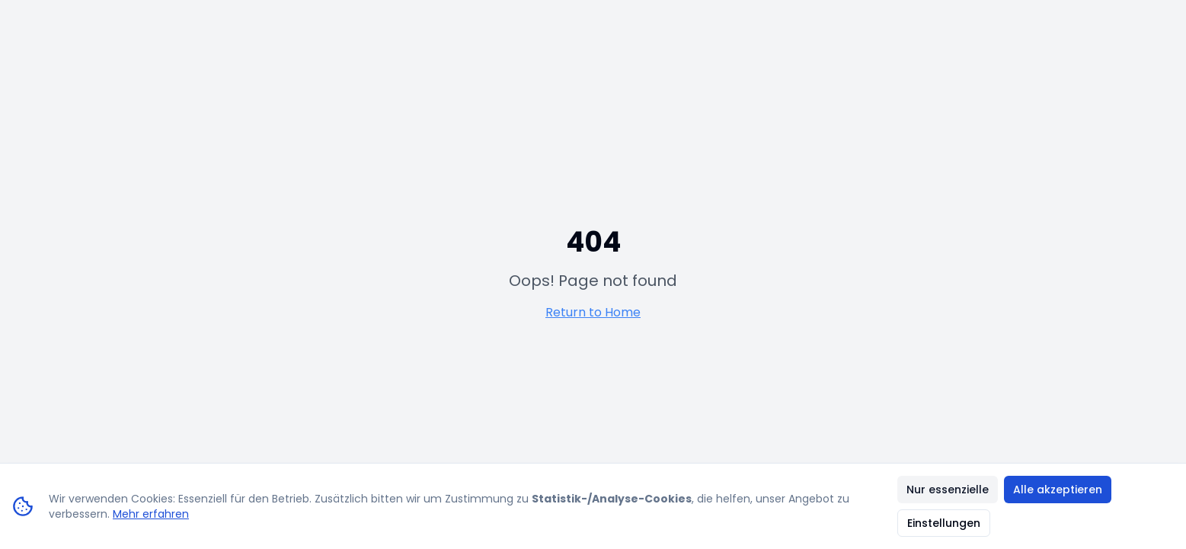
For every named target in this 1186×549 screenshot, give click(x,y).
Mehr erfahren (151, 514)
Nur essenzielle (947, 489)
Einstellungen (943, 523)
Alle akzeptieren (1057, 489)
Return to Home (593, 312)
